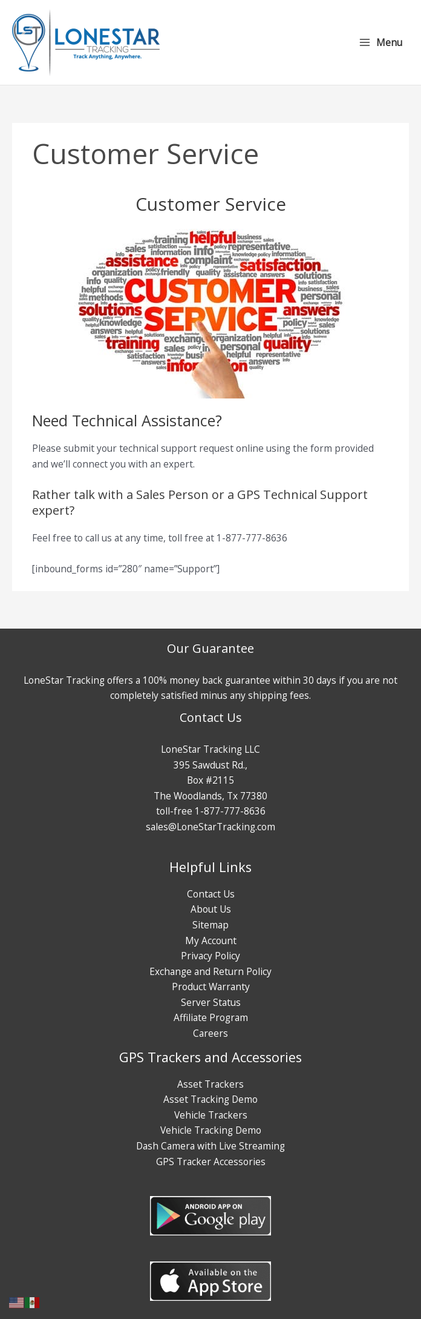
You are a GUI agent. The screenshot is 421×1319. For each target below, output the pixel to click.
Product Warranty (211, 986)
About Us (211, 909)
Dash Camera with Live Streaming (210, 1145)
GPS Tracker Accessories (211, 1161)
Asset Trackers (210, 1084)
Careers (210, 1033)
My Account (211, 940)
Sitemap (210, 924)
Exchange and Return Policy (210, 971)
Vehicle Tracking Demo (210, 1130)
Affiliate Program (211, 1017)
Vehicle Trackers (210, 1115)
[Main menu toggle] (381, 42)
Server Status (211, 1002)
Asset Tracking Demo (210, 1099)
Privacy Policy (210, 955)
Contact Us (211, 894)
